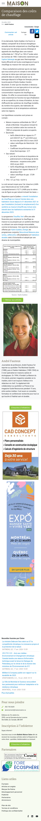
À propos (5, 784)
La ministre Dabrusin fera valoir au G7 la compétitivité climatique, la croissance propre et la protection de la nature (20, 644)
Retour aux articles (12, 300)
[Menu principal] (3, 3)
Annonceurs (6, 800)
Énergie (36, 27)
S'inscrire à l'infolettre (20, 408)
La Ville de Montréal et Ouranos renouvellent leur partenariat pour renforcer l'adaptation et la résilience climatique (20, 684)
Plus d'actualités (8, 693)
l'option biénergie (8, 59)
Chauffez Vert (18, 217)
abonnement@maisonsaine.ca (15, 710)
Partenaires (6, 797)
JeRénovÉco (12, 235)
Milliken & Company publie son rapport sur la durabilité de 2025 (19, 674)
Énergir (25, 230)
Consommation (29, 27)
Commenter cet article (11, 33)
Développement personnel (12, 792)
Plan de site (6, 805)
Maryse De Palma (8, 789)
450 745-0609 (9, 707)
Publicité (5, 795)
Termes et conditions (10, 808)
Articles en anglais (9, 786)
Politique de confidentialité (12, 811)
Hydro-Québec (16, 230)
